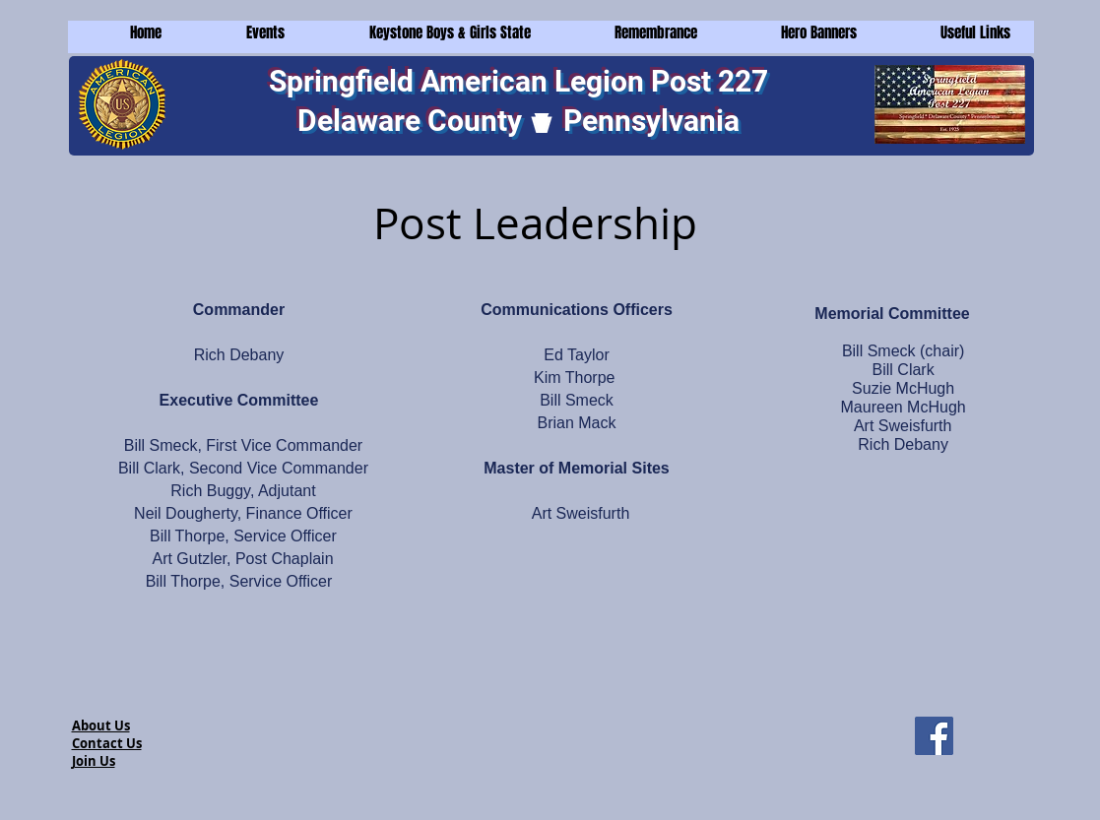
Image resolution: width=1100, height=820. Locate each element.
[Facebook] (934, 736)
